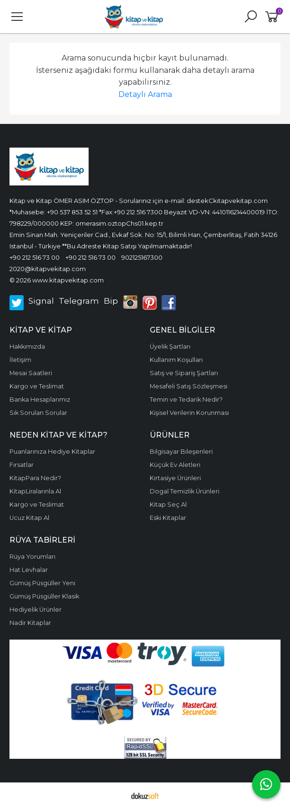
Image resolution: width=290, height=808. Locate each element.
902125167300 (142, 257)
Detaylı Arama (145, 94)
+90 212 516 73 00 (34, 257)
